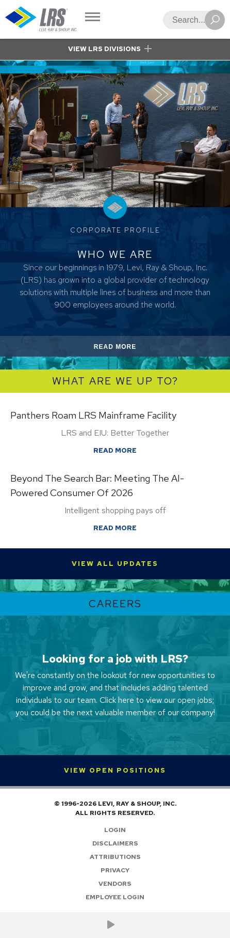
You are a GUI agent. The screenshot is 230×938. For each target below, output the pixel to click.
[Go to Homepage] (41, 19)
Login (115, 830)
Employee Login (115, 897)
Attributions (115, 857)
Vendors (115, 884)
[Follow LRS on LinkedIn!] (123, 925)
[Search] (191, 20)
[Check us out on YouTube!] (111, 925)
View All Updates (115, 563)
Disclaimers (115, 843)
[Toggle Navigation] (92, 17)
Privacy (115, 870)
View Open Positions (115, 770)
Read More (127, 349)
